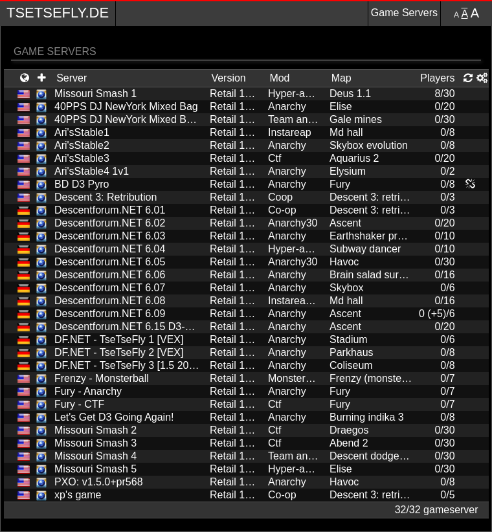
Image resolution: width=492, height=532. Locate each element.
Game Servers (404, 12)
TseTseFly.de (57, 13)
